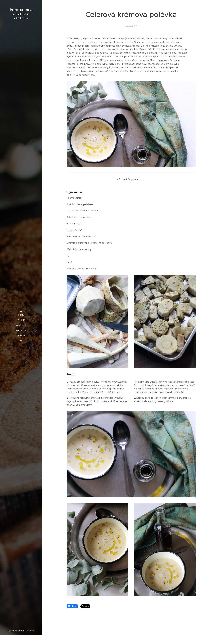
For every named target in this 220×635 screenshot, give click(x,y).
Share (72, 606)
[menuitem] (21, 315)
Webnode (30, 630)
